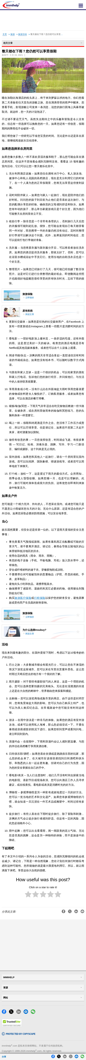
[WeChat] (34, 1013)
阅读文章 (29, 314)
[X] (12, 1013)
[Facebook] (5, 1013)
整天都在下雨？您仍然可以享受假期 (47, 34)
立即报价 (29, 297)
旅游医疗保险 (23, 598)
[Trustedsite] (12, 1026)
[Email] (27, 1013)
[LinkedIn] (19, 1013)
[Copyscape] (18, 1034)
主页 (5, 34)
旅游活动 (22, 34)
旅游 (12, 34)
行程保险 (39, 598)
